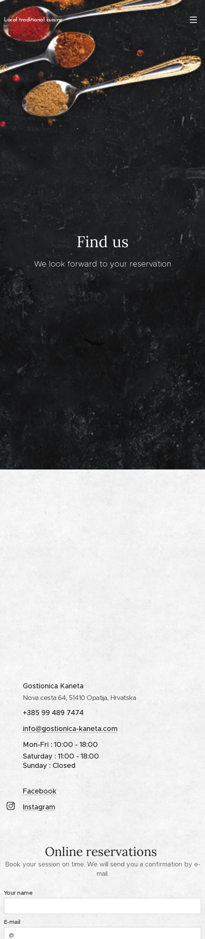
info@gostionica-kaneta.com (70, 728)
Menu (193, 19)
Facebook (39, 791)
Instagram (39, 807)
